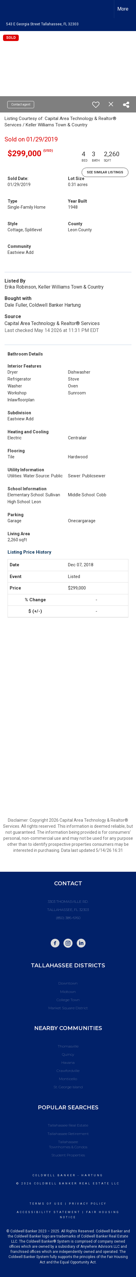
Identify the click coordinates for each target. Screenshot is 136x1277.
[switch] (95, 104)
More (122, 9)
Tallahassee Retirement (68, 1133)
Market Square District (68, 1008)
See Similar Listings (105, 172)
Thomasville (68, 1046)
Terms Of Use (46, 1203)
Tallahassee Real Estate (68, 1125)
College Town (68, 999)
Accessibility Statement (48, 1212)
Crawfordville (68, 1070)
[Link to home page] (10, 9)
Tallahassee (68, 1142)
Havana (68, 1062)
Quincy (68, 1054)
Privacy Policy (88, 1203)
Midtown (68, 991)
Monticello (68, 1078)
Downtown (68, 983)
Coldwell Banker (54, 1175)
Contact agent (20, 104)
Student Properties (68, 1155)
